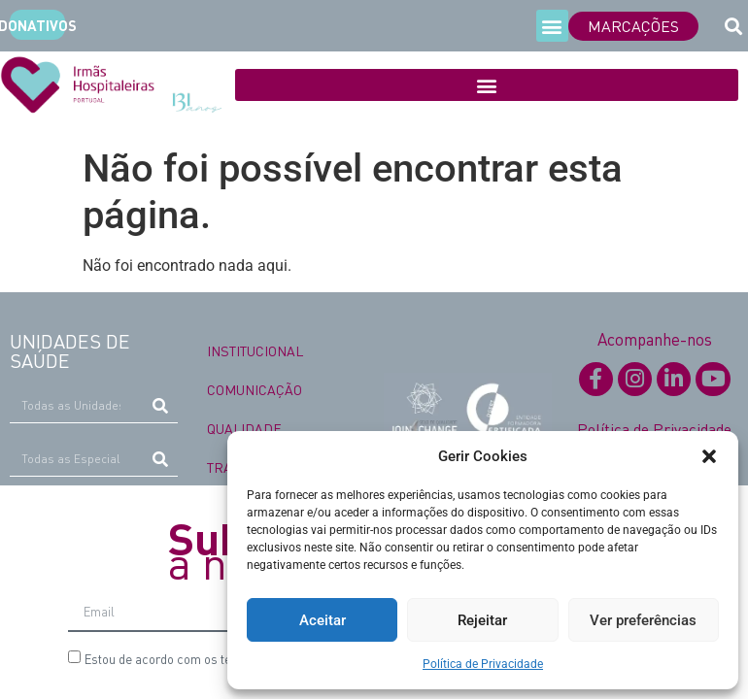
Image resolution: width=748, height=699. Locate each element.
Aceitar (322, 620)
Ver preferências (643, 620)
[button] (709, 456)
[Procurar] (161, 405)
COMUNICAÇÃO (254, 389)
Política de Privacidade (483, 664)
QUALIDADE (244, 428)
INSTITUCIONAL (255, 350)
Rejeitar (482, 620)
